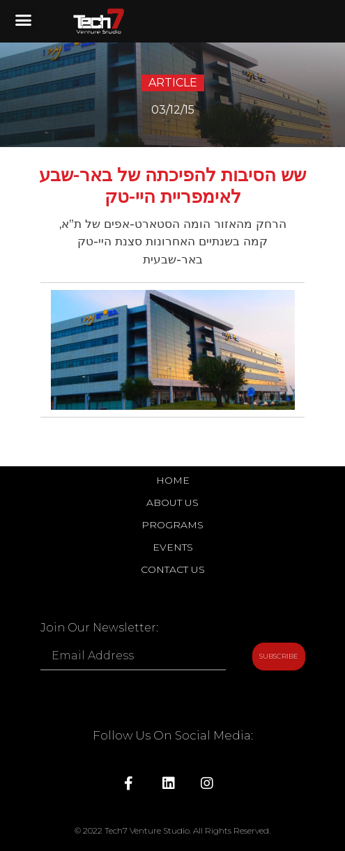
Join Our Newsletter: (99, 628)
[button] (23, 20)
